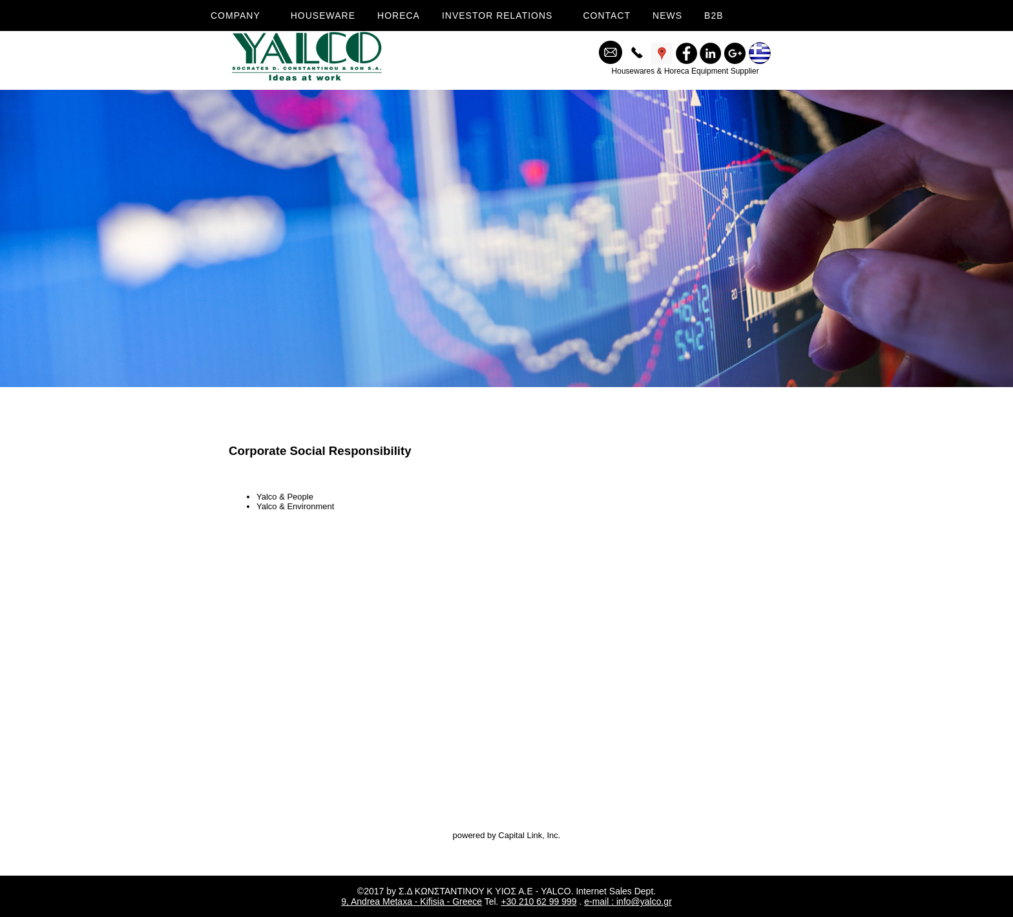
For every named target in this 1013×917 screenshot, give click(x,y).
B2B (713, 15)
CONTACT (607, 15)
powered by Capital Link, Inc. (507, 835)
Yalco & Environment (295, 506)
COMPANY (235, 15)
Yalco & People (284, 496)
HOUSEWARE (323, 15)
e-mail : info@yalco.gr (628, 901)
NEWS (667, 15)
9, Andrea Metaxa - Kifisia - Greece (411, 901)
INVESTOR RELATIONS (497, 15)
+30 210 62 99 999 (538, 901)
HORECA (398, 15)
